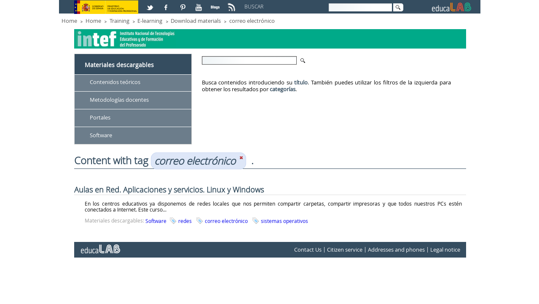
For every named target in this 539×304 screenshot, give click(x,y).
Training (119, 20)
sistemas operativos (284, 220)
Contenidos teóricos (115, 82)
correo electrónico (252, 20)
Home (69, 20)
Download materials (196, 20)
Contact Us (308, 250)
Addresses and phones (396, 250)
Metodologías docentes (119, 99)
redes (185, 220)
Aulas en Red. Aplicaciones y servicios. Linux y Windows (169, 190)
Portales (100, 117)
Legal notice (445, 250)
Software (101, 135)
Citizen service (344, 250)
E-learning (149, 20)
